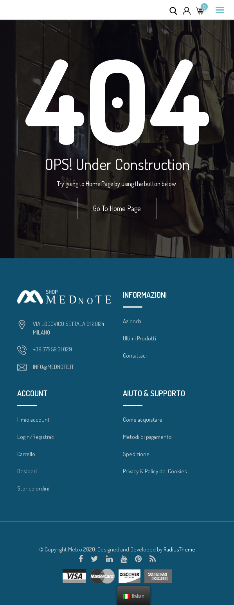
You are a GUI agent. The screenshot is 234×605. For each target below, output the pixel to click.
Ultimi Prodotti (139, 338)
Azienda (132, 321)
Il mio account (33, 419)
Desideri (27, 471)
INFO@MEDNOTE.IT (53, 367)
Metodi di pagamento (147, 436)
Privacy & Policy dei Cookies (155, 471)
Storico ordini (33, 488)
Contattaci (135, 355)
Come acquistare (142, 419)
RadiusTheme (179, 549)
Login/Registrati (35, 436)
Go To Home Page (117, 208)
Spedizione (136, 454)
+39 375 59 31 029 (52, 349)
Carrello (26, 454)
